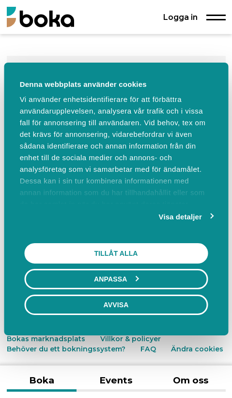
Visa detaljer (180, 217)
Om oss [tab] (190, 380)
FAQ (149, 349)
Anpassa (116, 279)
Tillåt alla (116, 253)
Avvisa (116, 305)
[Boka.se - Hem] (40, 17)
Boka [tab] (41, 380)
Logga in (180, 17)
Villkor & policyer (130, 338)
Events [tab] (115, 380)
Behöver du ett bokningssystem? (66, 349)
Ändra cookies (197, 349)
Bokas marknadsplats (46, 338)
